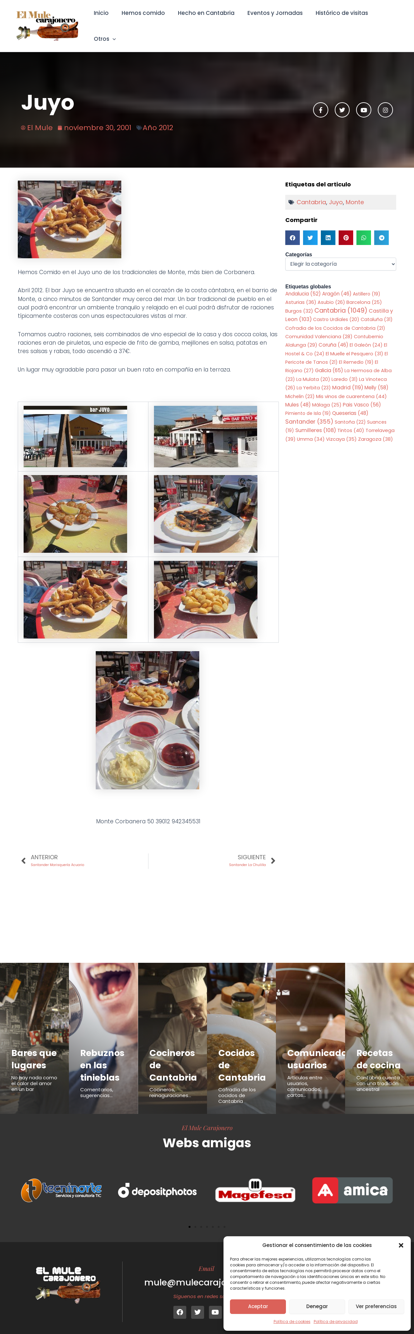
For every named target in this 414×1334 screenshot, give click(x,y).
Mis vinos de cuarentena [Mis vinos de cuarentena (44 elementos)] (351, 387)
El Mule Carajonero (207, 1120)
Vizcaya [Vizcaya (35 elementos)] (341, 431)
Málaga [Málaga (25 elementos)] (327, 396)
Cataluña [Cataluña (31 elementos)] (377, 310)
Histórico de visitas (336, 21)
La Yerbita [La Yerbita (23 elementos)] (314, 379)
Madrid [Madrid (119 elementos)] (347, 379)
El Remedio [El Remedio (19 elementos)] (356, 353)
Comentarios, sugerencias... (96, 1085)
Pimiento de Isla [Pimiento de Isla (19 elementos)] (308, 405)
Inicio (103, 21)
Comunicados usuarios (321, 1051)
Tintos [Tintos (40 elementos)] (350, 422)
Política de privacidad (336, 1321)
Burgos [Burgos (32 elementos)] (299, 302)
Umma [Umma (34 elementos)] (311, 431)
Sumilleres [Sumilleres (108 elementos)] (315, 422)
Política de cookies (292, 1321)
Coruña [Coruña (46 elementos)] (333, 336)
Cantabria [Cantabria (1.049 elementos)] (340, 301)
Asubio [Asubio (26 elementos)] (331, 293)
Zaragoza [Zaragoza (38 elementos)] (375, 430)
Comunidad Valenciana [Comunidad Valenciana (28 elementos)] (319, 328)
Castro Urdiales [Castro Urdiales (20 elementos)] (336, 310)
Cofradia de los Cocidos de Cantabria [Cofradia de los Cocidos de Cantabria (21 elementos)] (335, 319)
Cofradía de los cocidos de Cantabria (237, 1088)
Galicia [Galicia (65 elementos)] (329, 362)
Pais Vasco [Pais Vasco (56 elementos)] (362, 396)
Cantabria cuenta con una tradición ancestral (378, 1088)
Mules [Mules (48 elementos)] (298, 396)
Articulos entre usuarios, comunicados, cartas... (304, 1079)
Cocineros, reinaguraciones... (170, 1085)
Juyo (336, 193)
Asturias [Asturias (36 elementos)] (300, 293)
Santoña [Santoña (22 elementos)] (350, 413)
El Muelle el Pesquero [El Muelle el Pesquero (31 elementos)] (354, 345)
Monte (355, 193)
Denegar (317, 1306)
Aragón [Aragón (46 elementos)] (337, 284)
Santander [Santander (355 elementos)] (309, 413)
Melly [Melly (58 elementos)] (376, 379)
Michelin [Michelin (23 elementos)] (300, 387)
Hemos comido (143, 21)
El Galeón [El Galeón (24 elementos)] (366, 336)
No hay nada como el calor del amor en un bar (34, 1088)
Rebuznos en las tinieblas (104, 1057)
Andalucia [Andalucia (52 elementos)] (303, 284)
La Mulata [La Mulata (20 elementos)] (313, 370)
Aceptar (258, 1306)
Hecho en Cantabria (204, 21)
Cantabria (311, 193)
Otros (385, 21)
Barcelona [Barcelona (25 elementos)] (364, 293)
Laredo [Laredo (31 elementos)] (345, 370)
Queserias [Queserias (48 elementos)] (350, 404)
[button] (401, 1245)
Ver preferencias (376, 1306)
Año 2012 (158, 119)
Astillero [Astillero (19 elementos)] (366, 285)
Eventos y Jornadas (271, 21)
